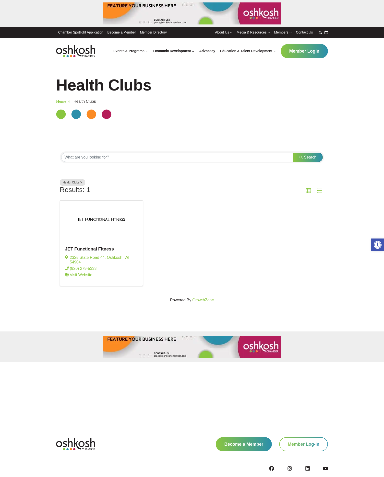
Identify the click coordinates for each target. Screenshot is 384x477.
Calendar (326, 32)
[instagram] (295, 468)
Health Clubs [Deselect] (72, 182)
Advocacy (207, 51)
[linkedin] (313, 468)
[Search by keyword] (177, 157)
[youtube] (325, 468)
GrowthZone (203, 300)
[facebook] (277, 468)
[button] (377, 244)
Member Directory (153, 32)
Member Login (304, 51)
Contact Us (304, 32)
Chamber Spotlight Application (80, 32)
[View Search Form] (319, 32)
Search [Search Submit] (308, 157)
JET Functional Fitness (91, 249)
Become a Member (121, 32)
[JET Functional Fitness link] (101, 220)
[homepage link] (75, 444)
